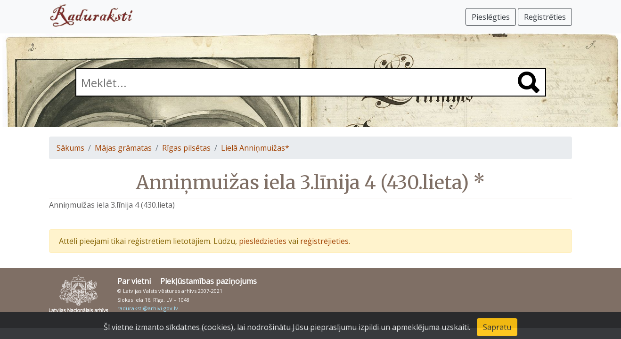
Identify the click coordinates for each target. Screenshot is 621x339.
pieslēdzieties (262, 241)
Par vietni (134, 281)
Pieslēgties (491, 17)
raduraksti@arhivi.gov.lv (147, 308)
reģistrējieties (324, 241)
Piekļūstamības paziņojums (208, 281)
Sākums (70, 148)
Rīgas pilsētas (186, 148)
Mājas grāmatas (123, 148)
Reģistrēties (545, 17)
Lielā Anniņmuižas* (255, 148)
